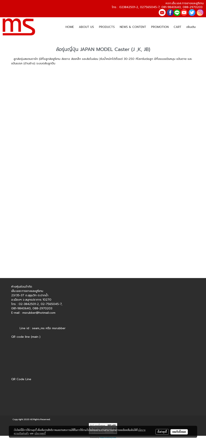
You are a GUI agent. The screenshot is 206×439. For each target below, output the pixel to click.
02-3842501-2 (29, 304)
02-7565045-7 (51, 304)
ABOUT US (86, 27)
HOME (70, 27)
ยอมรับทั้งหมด (179, 431)
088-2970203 (192, 7)
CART (177, 27)
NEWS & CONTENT (133, 27)
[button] (201, 27)
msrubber (59, 328)
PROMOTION (160, 27)
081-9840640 (171, 7)
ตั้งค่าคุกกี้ (162, 431)
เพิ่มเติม (191, 27)
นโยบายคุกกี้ (40, 433)
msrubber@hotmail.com (38, 312)
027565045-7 (149, 7)
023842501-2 (128, 7)
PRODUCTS (107, 27)
